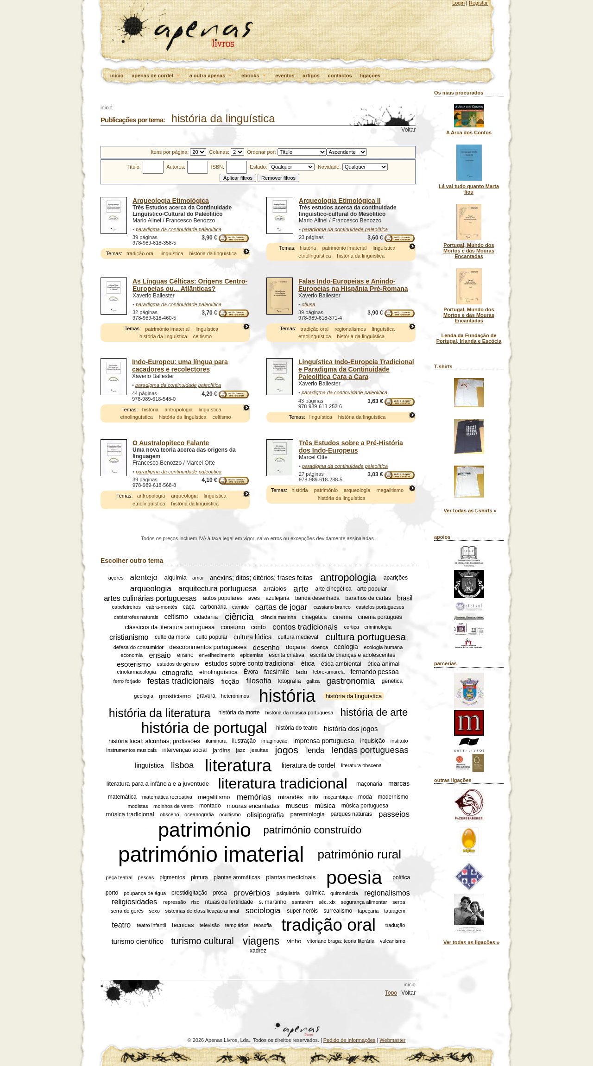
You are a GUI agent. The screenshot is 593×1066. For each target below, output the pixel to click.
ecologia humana (383, 647)
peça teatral (119, 877)
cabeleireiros (126, 607)
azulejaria (277, 598)
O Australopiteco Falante (170, 443)
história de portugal (204, 727)
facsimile (276, 672)
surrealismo (337, 911)
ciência (239, 617)
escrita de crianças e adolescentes (352, 655)
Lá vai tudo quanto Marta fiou (469, 189)
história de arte (374, 713)
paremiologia (307, 814)
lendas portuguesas (370, 750)
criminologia (378, 627)
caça (189, 607)
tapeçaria (368, 911)
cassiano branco (332, 607)
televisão (210, 925)
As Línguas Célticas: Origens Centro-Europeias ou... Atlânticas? (189, 285)
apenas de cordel (156, 76)
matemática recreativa (167, 797)
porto (112, 893)
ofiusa (308, 304)
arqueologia (184, 495)
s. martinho (272, 902)
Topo (391, 993)
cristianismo (128, 637)
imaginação (274, 741)
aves (254, 598)
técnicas (183, 924)
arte (301, 588)
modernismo (393, 797)
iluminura (216, 741)
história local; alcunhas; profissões (154, 741)
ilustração (244, 741)
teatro (121, 925)
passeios (394, 814)
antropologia (178, 409)
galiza (313, 681)
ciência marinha (278, 617)
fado (301, 672)
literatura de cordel (308, 765)
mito (313, 797)
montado (210, 806)
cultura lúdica (252, 637)
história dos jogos (351, 728)
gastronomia (350, 681)
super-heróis (302, 911)
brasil (404, 598)
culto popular (211, 637)
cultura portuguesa (365, 636)
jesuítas (259, 750)
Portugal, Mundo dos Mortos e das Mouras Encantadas (468, 250)
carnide (240, 607)
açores (116, 577)
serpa (398, 902)
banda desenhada (317, 598)
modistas (138, 806)
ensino (185, 655)
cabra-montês (161, 607)
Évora (251, 672)
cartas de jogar (281, 606)
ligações (370, 75)
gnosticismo (175, 696)
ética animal (383, 663)
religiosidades (134, 902)
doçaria (296, 646)
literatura (238, 765)
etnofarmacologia (136, 672)
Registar (478, 3)
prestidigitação (189, 893)
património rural (359, 854)
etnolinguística (314, 256)
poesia (354, 877)
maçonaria (369, 784)
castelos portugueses (380, 607)
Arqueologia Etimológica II (340, 200)
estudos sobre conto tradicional (250, 664)
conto (258, 627)
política (401, 877)
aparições (396, 577)
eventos (285, 75)
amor (198, 577)
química (315, 893)
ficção (230, 681)
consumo (233, 627)
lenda (315, 750)
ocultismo (229, 814)
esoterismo (134, 664)
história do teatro (296, 728)
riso (195, 902)
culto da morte (172, 637)
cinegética (314, 617)
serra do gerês (127, 911)
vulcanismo (392, 941)
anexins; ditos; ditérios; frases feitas (261, 577)
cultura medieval (298, 637)
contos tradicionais (305, 626)
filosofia (258, 681)
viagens (261, 941)
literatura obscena (361, 765)
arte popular (372, 589)
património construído (313, 830)
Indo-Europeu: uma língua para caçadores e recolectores (180, 365)
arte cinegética (333, 589)
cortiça (351, 627)
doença (319, 647)
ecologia (346, 647)
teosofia (263, 925)
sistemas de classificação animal (202, 911)
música (325, 806)
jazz (240, 750)
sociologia (263, 910)
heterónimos (235, 696)
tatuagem (394, 911)
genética (392, 681)
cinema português (380, 617)
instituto (399, 741)
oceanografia (199, 814)
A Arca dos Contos (469, 132)
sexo (154, 911)
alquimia (175, 577)
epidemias (251, 655)
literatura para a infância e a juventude (158, 783)
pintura (199, 877)
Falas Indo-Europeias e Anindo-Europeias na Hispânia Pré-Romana (353, 285)
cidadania (206, 617)
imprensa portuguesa (323, 740)
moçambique (338, 797)
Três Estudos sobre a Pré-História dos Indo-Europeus (351, 446)
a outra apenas (211, 76)
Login (458, 3)
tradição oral (140, 253)
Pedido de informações (349, 1040)
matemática (122, 797)
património (326, 490)
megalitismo (390, 490)
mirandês (290, 797)
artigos (311, 75)
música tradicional (130, 814)
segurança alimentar (364, 902)
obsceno (169, 814)
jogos (286, 749)
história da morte (238, 713)
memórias (254, 796)
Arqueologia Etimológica (170, 200)
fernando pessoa (375, 672)
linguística (172, 253)
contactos (340, 75)
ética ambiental (341, 663)
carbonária (213, 607)
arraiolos (274, 589)
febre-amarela (328, 672)
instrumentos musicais (131, 750)
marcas (399, 784)
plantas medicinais (290, 877)
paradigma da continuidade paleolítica (178, 229)
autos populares (222, 598)
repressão (174, 902)
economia (131, 655)
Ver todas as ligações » (471, 942)
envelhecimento (217, 655)
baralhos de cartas (368, 598)
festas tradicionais (180, 681)
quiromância (344, 893)
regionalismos (350, 329)
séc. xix (327, 902)
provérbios (251, 893)
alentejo (144, 577)
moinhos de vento (173, 806)
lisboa (182, 765)
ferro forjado (127, 681)
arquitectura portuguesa (217, 589)
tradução (395, 925)
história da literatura (160, 712)
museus (297, 806)
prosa (220, 893)
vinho (294, 941)
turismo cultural (202, 941)
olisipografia (265, 814)
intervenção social (184, 750)
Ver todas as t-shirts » (470, 510)
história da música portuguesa (299, 713)
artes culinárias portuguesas (150, 598)
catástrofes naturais (136, 617)
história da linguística (213, 253)
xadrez (258, 950)
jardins (221, 750)
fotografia (289, 681)
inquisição (372, 741)
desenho (266, 647)
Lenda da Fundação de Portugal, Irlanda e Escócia (469, 338)
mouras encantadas (253, 805)
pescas (146, 877)
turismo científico (137, 941)
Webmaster (392, 1040)
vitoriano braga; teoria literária (341, 941)
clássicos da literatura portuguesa (169, 627)
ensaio (159, 655)
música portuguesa (364, 806)
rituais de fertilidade (229, 902)
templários (237, 925)
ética (308, 664)
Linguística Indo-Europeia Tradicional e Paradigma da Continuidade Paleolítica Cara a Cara (356, 369)
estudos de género (178, 664)
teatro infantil (151, 925)
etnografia (177, 672)
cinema (342, 616)
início (117, 75)
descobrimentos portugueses (207, 646)
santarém (302, 902)
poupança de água (145, 893)
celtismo (202, 336)
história (308, 248)
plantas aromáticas (237, 877)
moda (365, 797)
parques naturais (351, 814)
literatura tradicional (282, 783)
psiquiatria (288, 893)
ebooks (254, 76)
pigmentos (172, 877)
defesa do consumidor (139, 647)
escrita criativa (286, 655)
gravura (205, 696)
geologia (143, 696)
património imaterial (344, 248)
